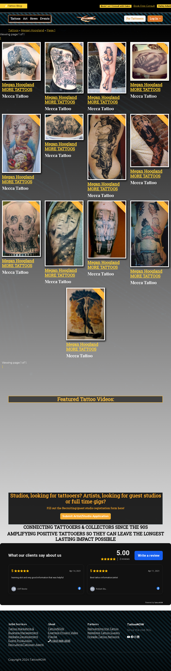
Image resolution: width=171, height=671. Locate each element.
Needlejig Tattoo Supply (103, 632)
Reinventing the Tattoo (103, 628)
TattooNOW (56, 628)
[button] (135, 18)
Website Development (23, 636)
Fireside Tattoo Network (103, 636)
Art (25, 18)
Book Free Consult (147, 5)
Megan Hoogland (32, 30)
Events (44, 18)
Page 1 (51, 30)
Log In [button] (154, 18)
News (33, 18)
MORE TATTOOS (17, 89)
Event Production (20, 640)
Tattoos (15, 18)
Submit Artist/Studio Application (85, 516)
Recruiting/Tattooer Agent (26, 644)
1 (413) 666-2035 (59, 640)
